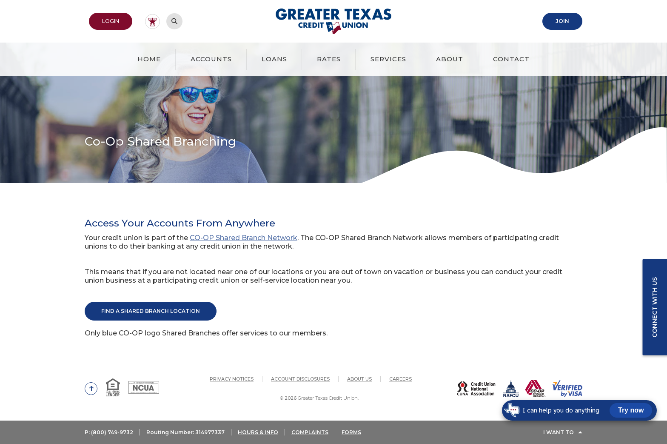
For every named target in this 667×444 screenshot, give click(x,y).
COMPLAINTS (309, 432)
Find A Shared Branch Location (150, 311)
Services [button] (388, 59)
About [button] (449, 59)
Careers (400, 379)
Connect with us (654, 307)
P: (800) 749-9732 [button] (109, 432)
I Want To (558, 432)
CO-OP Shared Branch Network (243, 238)
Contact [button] (511, 59)
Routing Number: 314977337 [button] (185, 432)
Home (149, 59)
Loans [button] (274, 59)
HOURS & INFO (258, 432)
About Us (359, 379)
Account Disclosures (300, 379)
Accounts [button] (211, 59)
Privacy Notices (232, 379)
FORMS (351, 432)
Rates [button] (329, 59)
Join (562, 21)
